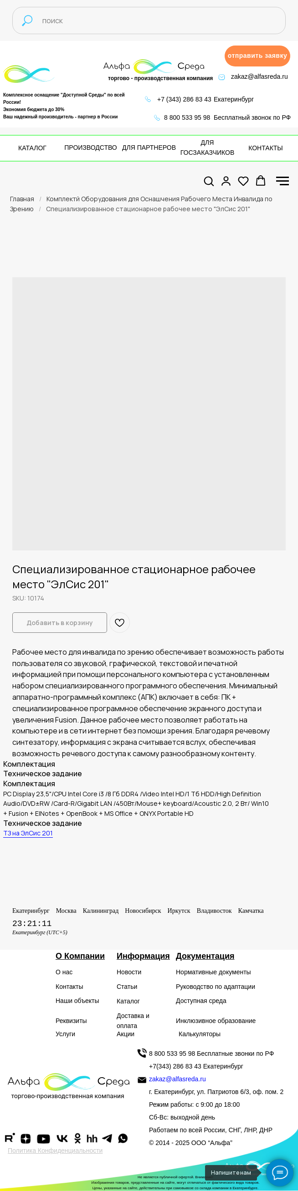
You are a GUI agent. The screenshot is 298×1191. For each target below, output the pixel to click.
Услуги (65, 1034)
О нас (64, 972)
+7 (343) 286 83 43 (184, 99)
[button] (257, 56)
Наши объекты (77, 1000)
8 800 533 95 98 (187, 117)
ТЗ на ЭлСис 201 (28, 833)
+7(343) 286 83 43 (175, 1066)
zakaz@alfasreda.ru (259, 76)
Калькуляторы (200, 1034)
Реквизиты (71, 1020)
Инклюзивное (196, 1020)
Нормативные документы (213, 972)
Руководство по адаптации (215, 986)
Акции (125, 1034)
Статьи (127, 986)
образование (237, 1020)
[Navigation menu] (282, 181)
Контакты (69, 986)
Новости (129, 972)
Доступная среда (201, 1000)
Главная (22, 198)
